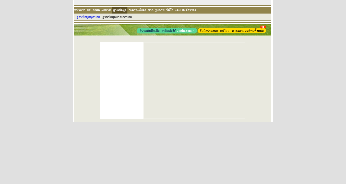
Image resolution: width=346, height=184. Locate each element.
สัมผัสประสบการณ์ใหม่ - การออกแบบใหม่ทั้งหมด (233, 30)
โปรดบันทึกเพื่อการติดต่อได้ (167, 30)
